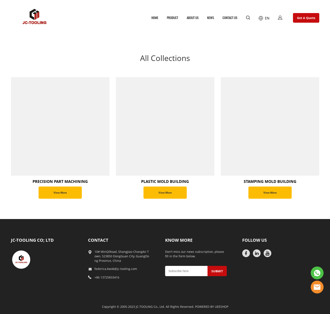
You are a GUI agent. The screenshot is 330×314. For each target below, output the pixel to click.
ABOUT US (193, 18)
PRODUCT (172, 18)
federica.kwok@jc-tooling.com (115, 269)
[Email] (186, 271)
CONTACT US (229, 18)
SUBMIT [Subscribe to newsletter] (217, 271)
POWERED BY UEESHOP (211, 307)
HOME (154, 18)
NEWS (210, 18)
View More (60, 192)
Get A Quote (306, 18)
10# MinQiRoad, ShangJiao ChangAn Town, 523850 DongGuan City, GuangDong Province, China (121, 256)
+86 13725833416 (106, 277)
